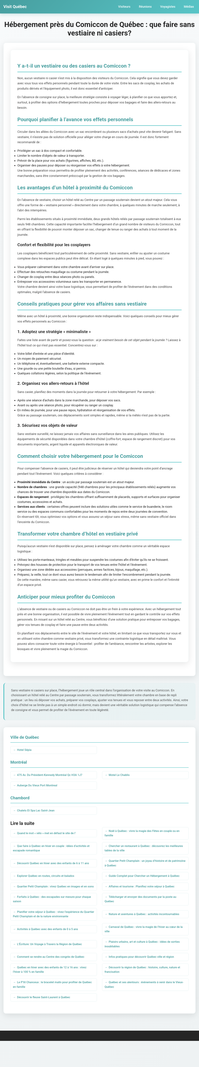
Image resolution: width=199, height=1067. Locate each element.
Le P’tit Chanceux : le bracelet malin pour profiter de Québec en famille (50, 1009)
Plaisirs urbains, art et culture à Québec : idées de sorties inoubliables (141, 966)
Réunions (145, 6)
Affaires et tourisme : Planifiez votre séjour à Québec (145, 901)
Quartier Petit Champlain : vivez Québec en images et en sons (51, 901)
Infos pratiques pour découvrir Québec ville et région (145, 979)
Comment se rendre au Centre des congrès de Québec (54, 979)
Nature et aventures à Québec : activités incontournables (134, 933)
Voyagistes (167, 6)
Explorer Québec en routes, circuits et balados (49, 885)
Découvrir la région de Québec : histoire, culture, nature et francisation (144, 993)
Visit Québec (15, 6)
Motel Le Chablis (120, 776)
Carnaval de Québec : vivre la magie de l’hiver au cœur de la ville (144, 949)
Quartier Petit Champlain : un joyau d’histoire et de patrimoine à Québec (141, 869)
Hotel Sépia (25, 750)
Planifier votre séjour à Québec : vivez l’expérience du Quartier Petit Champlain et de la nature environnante (51, 933)
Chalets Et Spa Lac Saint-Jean (38, 813)
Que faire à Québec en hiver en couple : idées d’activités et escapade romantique (53, 853)
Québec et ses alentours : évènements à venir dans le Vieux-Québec (143, 1009)
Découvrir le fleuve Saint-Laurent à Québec (47, 1023)
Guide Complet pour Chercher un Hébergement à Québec (140, 885)
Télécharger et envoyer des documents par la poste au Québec (144, 917)
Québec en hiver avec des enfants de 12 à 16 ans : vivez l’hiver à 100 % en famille (53, 993)
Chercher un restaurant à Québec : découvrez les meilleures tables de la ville (140, 853)
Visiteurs (124, 6)
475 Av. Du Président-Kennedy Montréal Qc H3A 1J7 (53, 776)
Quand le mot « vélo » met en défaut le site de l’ (50, 836)
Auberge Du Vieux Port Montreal (40, 787)
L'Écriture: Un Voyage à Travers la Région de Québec (53, 966)
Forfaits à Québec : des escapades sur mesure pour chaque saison (50, 917)
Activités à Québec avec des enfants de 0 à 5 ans (51, 950)
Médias (189, 6)
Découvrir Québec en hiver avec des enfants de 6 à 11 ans (52, 869)
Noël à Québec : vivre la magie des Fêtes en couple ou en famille (144, 836)
